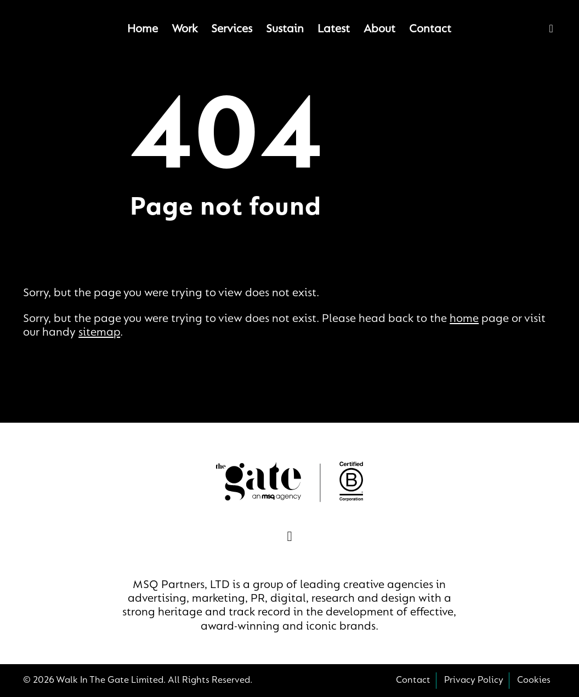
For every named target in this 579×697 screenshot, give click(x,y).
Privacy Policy (473, 681)
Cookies (533, 681)
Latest (333, 30)
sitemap (99, 333)
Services (231, 30)
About (379, 30)
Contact (430, 30)
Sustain (285, 30)
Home (142, 30)
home (464, 319)
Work (184, 30)
